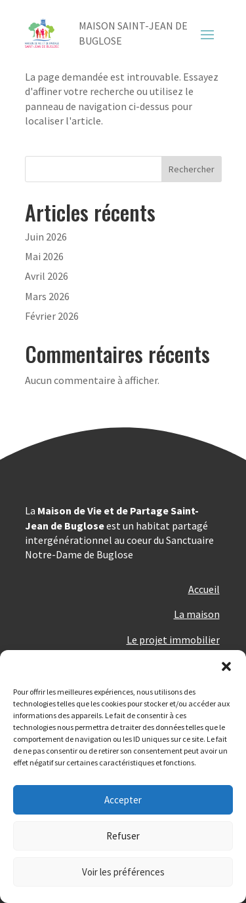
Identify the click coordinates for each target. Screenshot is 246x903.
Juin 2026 (46, 236)
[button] (226, 666)
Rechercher (192, 169)
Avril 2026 (46, 275)
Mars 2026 (47, 296)
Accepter (123, 800)
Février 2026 (52, 315)
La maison (197, 614)
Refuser (123, 836)
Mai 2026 (44, 256)
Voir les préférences (123, 872)
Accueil (204, 589)
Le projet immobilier (173, 639)
